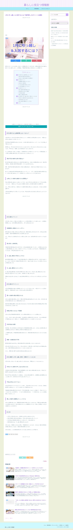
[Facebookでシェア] (16, 60)
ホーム (44, 526)
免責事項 (66, 526)
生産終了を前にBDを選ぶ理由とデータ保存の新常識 (59, 30)
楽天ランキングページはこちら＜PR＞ (26, 127)
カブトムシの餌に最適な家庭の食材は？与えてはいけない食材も (59, 41)
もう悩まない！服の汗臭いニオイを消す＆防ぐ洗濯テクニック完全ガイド (59, 33)
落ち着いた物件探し (22, 83)
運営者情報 (48, 526)
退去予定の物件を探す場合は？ (25, 76)
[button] (67, 14)
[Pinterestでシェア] (37, 60)
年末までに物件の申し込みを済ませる (26, 98)
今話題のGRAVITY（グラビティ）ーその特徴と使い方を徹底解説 (59, 44)
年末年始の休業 (22, 93)
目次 (25, 72)
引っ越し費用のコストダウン (24, 86)
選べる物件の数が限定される (24, 90)
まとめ (19, 103)
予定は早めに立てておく (23, 100)
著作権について (61, 526)
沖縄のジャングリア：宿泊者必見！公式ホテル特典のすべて (59, 37)
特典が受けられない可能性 (24, 91)
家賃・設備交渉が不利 (23, 95)
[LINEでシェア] (26, 60)
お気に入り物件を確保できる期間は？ (26, 78)
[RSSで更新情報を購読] (27, 458)
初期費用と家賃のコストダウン (25, 81)
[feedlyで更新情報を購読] (25, 458)
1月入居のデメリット (22, 88)
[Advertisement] (26, 25)
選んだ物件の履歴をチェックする (25, 101)
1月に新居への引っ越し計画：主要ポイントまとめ (27, 96)
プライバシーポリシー (54, 526)
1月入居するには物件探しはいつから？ (25, 74)
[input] (59, 14)
